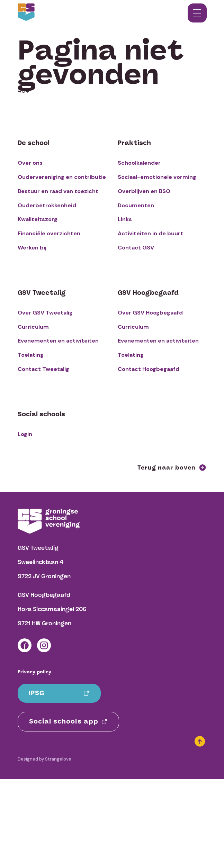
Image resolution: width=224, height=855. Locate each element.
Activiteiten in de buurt (150, 233)
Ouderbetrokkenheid (47, 205)
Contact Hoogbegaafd (148, 369)
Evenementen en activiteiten (58, 340)
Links (125, 219)
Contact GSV (136, 247)
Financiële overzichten (49, 233)
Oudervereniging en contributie (62, 177)
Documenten (136, 205)
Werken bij (32, 247)
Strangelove (58, 759)
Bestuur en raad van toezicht (58, 191)
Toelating (31, 354)
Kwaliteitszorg (37, 219)
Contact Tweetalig (43, 369)
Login (25, 434)
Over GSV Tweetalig (45, 312)
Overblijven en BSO (144, 191)
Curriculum (33, 326)
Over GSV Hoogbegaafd (150, 312)
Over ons (30, 162)
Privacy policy (34, 672)
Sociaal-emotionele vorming (157, 177)
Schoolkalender (139, 162)
